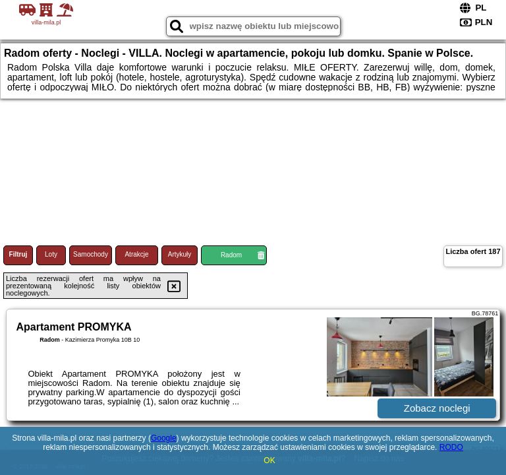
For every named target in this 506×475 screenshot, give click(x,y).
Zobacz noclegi (437, 408)
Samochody (90, 254)
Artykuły (180, 254)
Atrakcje (136, 254)
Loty (51, 254)
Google (164, 438)
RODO (451, 447)
